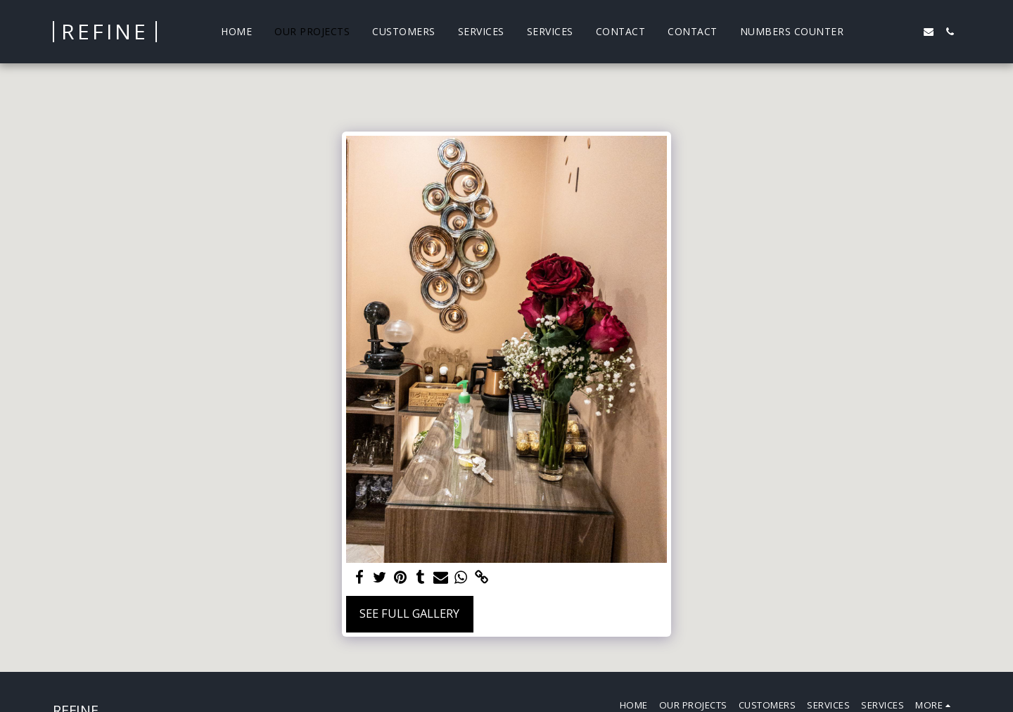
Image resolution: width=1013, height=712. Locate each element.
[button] (865, 32)
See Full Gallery (409, 613)
